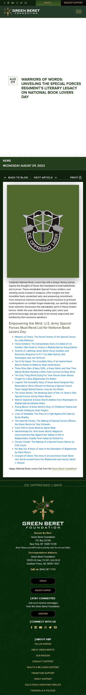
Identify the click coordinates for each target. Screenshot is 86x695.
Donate (48, 3)
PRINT (74, 178)
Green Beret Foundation (64, 468)
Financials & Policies (43, 691)
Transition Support (43, 673)
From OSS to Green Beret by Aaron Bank (35, 427)
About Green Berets (43, 650)
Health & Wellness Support (43, 667)
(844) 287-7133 (48, 569)
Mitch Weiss (24, 452)
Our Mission (43, 656)
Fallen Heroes (43, 644)
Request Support (73, 3)
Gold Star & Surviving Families (43, 685)
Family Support (43, 679)
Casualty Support (43, 661)
